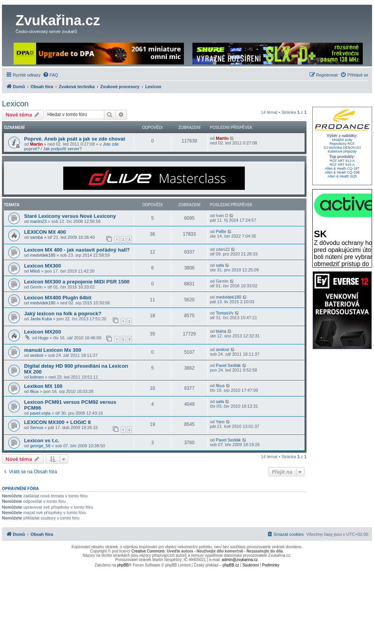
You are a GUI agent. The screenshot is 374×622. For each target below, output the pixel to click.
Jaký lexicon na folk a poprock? (62, 313)
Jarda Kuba (41, 318)
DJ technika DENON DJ (342, 147)
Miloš (35, 271)
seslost (36, 355)
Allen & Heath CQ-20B (342, 172)
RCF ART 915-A (342, 165)
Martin (36, 144)
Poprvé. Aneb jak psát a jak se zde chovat (74, 139)
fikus (34, 391)
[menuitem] (50, 75)
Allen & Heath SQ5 (342, 176)
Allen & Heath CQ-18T (342, 168)
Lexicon (15, 103)
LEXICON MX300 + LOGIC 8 (57, 422)
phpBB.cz (231, 565)
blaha (221, 331)
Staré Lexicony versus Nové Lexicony (70, 216)
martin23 (38, 221)
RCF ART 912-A (342, 161)
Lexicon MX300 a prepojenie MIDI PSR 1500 (77, 282)
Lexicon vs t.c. (41, 440)
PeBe (221, 231)
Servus (36, 427)
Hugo (43, 337)
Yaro (220, 421)
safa (220, 265)
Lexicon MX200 (42, 332)
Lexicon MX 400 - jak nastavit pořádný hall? (77, 250)
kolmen (36, 377)
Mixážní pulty (342, 140)
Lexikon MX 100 (43, 386)
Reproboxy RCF (342, 144)
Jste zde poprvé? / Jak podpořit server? (71, 146)
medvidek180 (42, 255)
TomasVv (224, 313)
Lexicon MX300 (42, 266)
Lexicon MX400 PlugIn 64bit (58, 298)
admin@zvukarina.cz (240, 560)
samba (36, 237)
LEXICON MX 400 (45, 232)
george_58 (40, 445)
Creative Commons (148, 551)
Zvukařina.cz (58, 20)
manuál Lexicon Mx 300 (52, 350)
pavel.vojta (40, 413)
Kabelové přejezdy (342, 151)
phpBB (123, 565)
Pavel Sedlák (228, 365)
